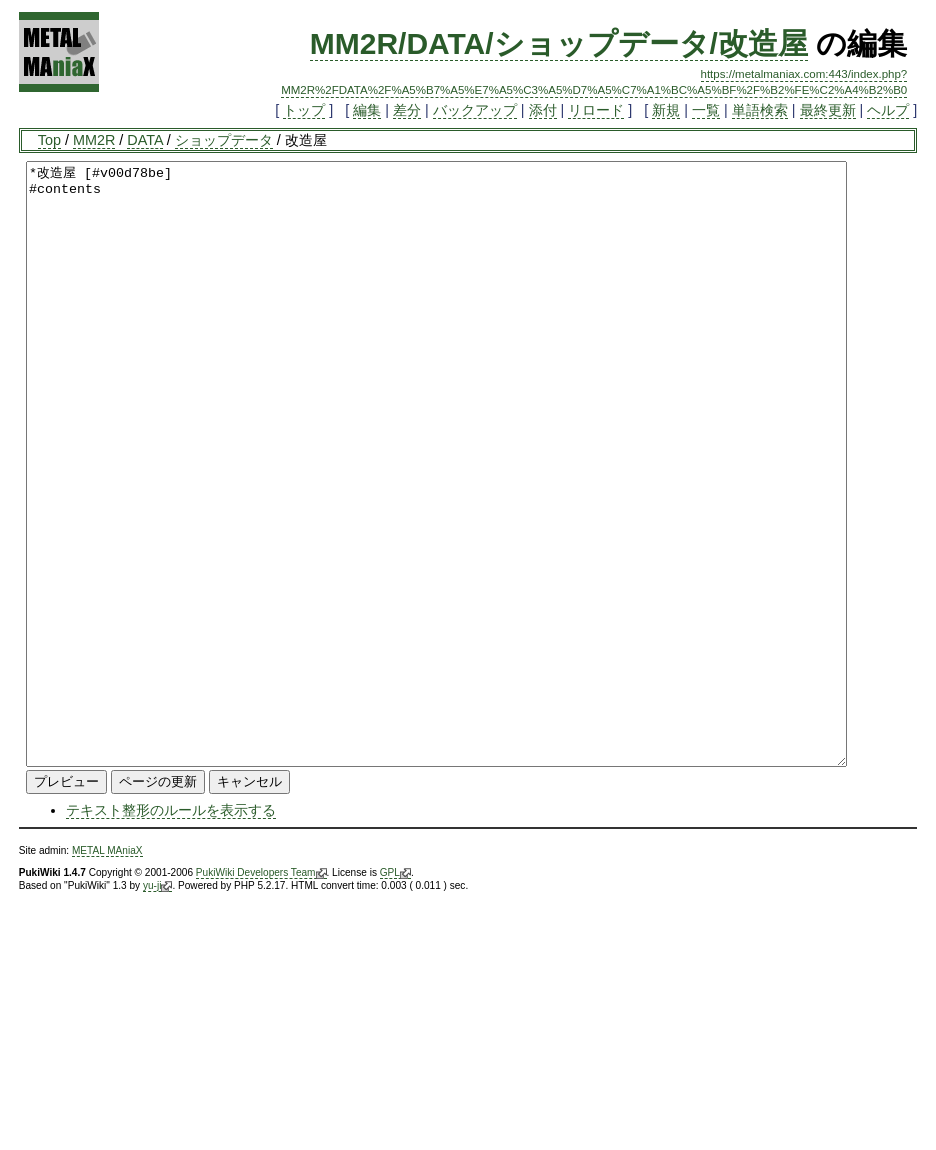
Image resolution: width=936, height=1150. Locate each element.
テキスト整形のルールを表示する (171, 930)
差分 (407, 110)
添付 (543, 110)
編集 (367, 110)
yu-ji (157, 1006)
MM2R (94, 140)
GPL (395, 993)
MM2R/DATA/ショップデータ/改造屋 (559, 43)
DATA (144, 140)
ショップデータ (224, 140)
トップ (304, 110)
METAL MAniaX (107, 970)
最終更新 (828, 110)
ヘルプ (888, 110)
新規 (666, 110)
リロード (596, 110)
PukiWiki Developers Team (261, 993)
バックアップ (475, 110)
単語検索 (760, 110)
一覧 (706, 110)
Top (49, 140)
